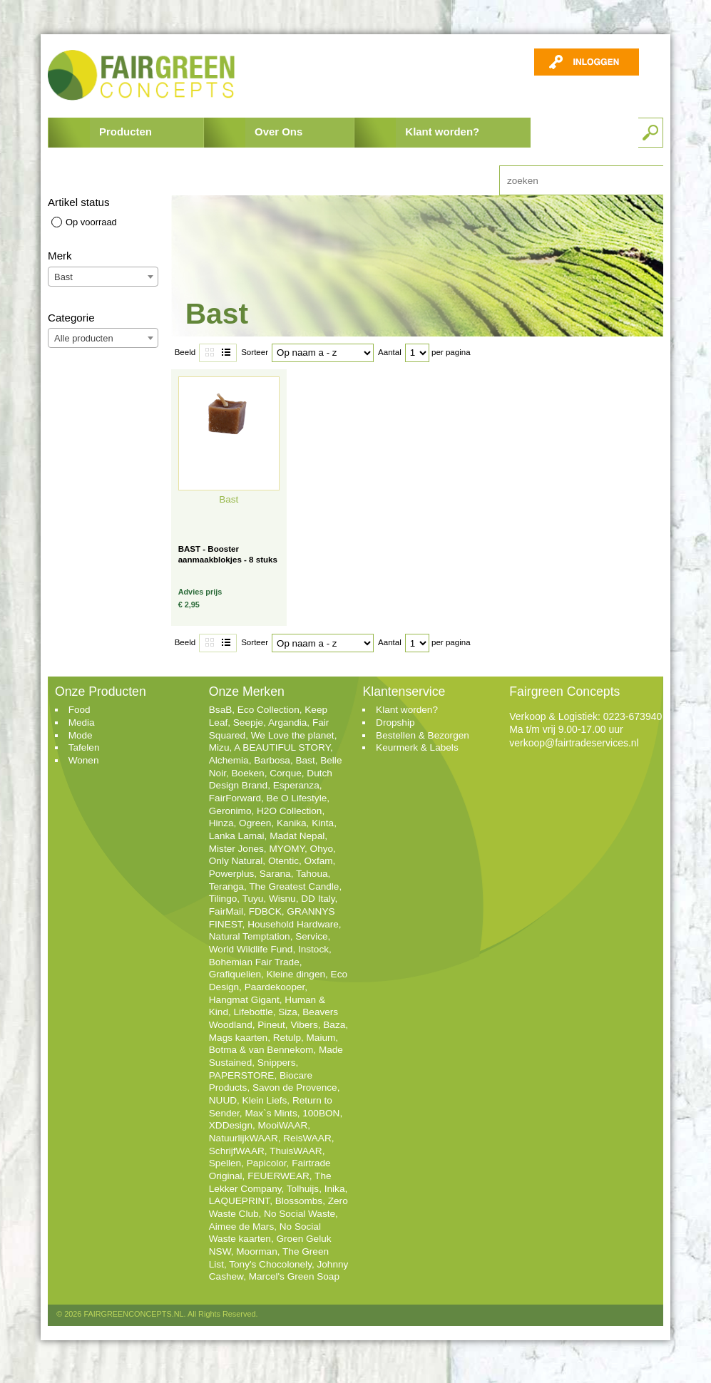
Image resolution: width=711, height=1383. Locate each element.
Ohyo (322, 848)
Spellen (225, 1163)
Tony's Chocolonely (270, 1264)
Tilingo (223, 898)
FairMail (226, 911)
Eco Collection (268, 709)
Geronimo (230, 811)
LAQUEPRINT (239, 1201)
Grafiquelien (235, 974)
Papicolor (267, 1163)
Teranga (226, 886)
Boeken (248, 773)
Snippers (276, 1062)
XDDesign (230, 1125)
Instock (313, 949)
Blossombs (298, 1201)
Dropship (395, 722)
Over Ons (278, 131)
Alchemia (229, 760)
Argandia (287, 722)
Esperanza (296, 785)
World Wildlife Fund (251, 949)
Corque (286, 773)
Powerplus (231, 873)
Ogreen (255, 823)
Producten (125, 131)
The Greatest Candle (294, 886)
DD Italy (317, 898)
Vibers (303, 1024)
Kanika (292, 823)
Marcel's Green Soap (294, 1276)
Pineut (271, 1024)
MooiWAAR (283, 1125)
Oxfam (319, 860)
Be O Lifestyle (297, 798)
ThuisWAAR (296, 1151)
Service (311, 936)
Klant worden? (442, 131)
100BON (320, 1113)
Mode (80, 735)
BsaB (220, 709)
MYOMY (287, 848)
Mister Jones (236, 848)
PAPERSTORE (242, 1075)
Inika (334, 1188)
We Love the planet (292, 735)
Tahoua (312, 873)
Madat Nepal (297, 836)
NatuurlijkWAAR (243, 1138)
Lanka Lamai (237, 836)
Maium (321, 1037)
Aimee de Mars (241, 1226)
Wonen (83, 760)
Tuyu (253, 898)
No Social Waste (299, 1213)
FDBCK (265, 911)
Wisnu (282, 898)
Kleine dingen (296, 974)
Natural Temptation (249, 936)
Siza (287, 1012)
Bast (304, 760)
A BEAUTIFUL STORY (282, 747)
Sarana (275, 873)
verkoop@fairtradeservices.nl (574, 743)
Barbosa (272, 760)
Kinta (323, 823)
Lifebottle (253, 1012)
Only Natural (236, 860)
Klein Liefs (264, 1100)
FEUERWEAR (278, 1176)
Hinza (221, 823)
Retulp (287, 1037)
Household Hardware (293, 924)
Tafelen (84, 747)
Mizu (219, 747)
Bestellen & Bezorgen (422, 735)
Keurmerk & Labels (417, 747)
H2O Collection (289, 811)
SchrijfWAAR (237, 1151)
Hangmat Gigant (244, 999)
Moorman (256, 1251)
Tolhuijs (303, 1188)
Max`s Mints (271, 1113)
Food (79, 709)
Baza (334, 1024)
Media (81, 722)
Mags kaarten (238, 1037)
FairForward (235, 798)
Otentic (283, 860)
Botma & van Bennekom (261, 1049)
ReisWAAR (307, 1138)
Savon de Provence (294, 1087)
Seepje (248, 722)
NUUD (223, 1100)
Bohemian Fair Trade (254, 962)
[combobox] (103, 277)
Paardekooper (275, 987)
